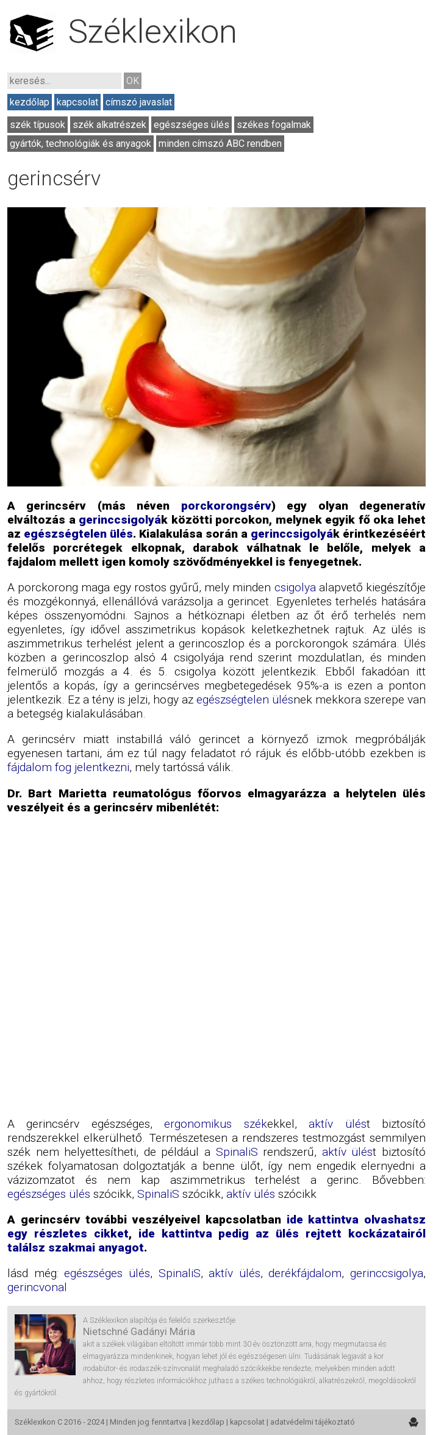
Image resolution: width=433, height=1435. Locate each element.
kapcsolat (77, 102)
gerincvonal (37, 1287)
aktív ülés (337, 1124)
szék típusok (37, 124)
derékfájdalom (305, 1273)
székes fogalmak (274, 124)
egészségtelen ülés (78, 534)
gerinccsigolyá (120, 520)
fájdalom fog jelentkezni (68, 767)
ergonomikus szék (215, 1124)
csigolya (295, 587)
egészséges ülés (191, 124)
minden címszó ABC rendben (220, 143)
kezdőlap (29, 102)
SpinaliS (237, 1152)
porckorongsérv (226, 506)
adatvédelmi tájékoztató (312, 1421)
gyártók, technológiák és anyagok (80, 143)
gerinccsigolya (386, 1273)
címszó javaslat (139, 102)
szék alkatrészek (109, 124)
